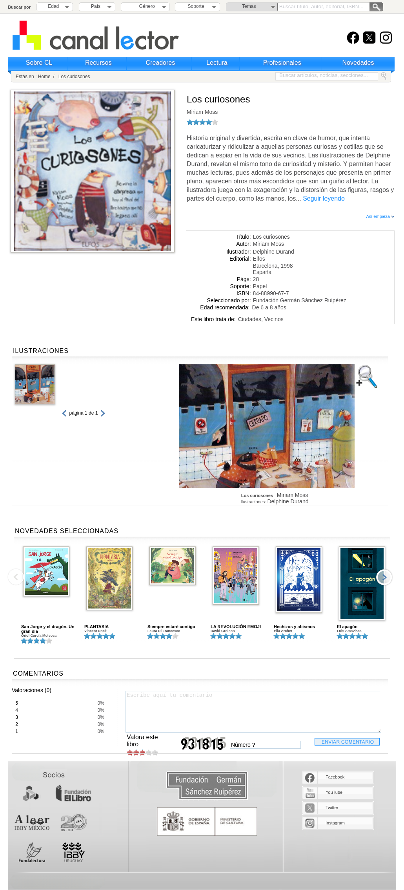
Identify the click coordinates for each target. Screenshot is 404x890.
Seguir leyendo (324, 198)
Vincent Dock (95, 631)
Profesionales (282, 62)
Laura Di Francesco (163, 631)
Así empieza (380, 216)
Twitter (332, 807)
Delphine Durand (273, 252)
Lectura (216, 62)
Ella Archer (283, 631)
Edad (53, 6)
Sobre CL (39, 62)
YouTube (334, 792)
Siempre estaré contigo (171, 626)
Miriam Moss (202, 112)
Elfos (259, 259)
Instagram (335, 823)
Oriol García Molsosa (38, 636)
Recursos (98, 62)
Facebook (335, 777)
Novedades (358, 62)
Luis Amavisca (349, 631)
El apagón (347, 626)
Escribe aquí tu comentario (253, 712)
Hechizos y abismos (294, 626)
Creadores (160, 62)
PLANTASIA (96, 626)
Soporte (196, 6)
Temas (249, 6)
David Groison (223, 631)
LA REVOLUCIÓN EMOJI (236, 626)
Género (145, 6)
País (95, 6)
